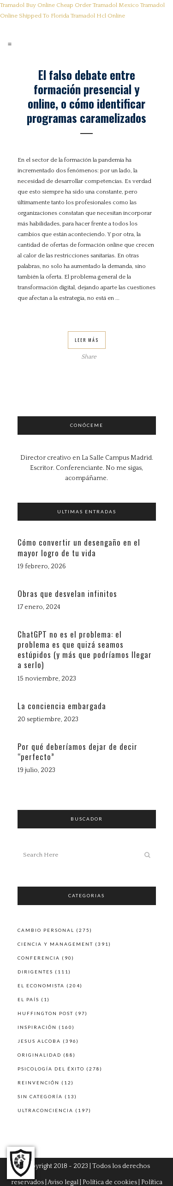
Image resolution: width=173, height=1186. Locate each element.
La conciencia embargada (62, 706)
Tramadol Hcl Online (98, 15)
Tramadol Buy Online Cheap (36, 5)
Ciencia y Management (55, 944)
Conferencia (39, 958)
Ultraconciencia (45, 1110)
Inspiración (37, 1027)
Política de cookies (110, 1182)
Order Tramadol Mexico (107, 5)
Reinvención (39, 1082)
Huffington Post (45, 1013)
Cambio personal (46, 930)
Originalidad (39, 1055)
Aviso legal (63, 1182)
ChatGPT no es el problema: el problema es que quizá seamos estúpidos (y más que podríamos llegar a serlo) (85, 649)
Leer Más (87, 339)
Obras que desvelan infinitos (67, 593)
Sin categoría (40, 1096)
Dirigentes (35, 971)
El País (28, 999)
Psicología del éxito (51, 1068)
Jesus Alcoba (39, 1041)
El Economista (41, 985)
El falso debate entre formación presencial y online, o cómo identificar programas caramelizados (86, 96)
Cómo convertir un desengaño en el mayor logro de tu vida (79, 547)
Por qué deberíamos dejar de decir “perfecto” (77, 751)
